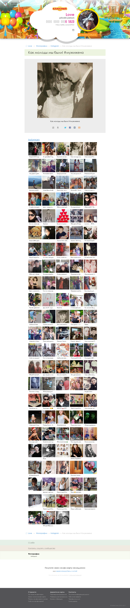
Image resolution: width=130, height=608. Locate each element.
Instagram (73, 30)
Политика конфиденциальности (79, 594)
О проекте (32, 592)
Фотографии (33, 554)
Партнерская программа (58, 594)
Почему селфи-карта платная (37, 599)
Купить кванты (73, 601)
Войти (124, 4)
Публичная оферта (75, 597)
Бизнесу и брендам (56, 599)
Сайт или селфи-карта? (36, 601)
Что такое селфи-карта (35, 594)
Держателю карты (57, 592)
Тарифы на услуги (74, 599)
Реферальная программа (58, 597)
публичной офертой (75, 575)
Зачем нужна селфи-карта (37, 597)
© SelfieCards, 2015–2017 (118, 605)
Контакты (72, 592)
